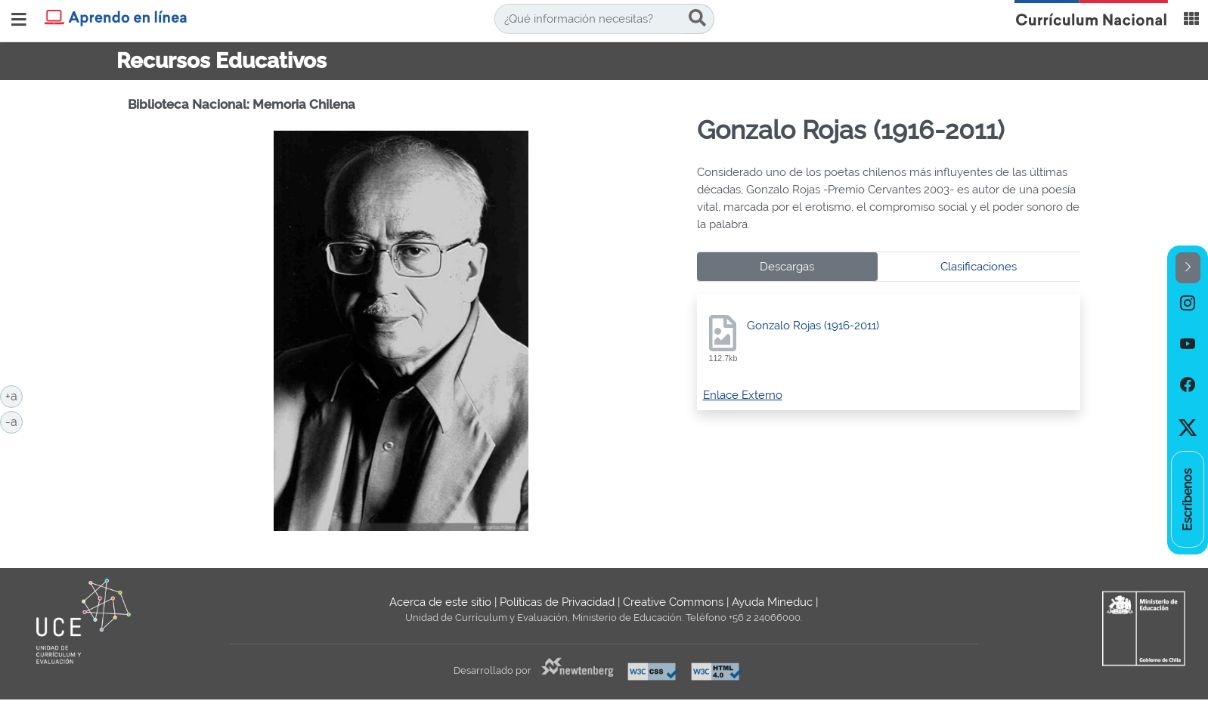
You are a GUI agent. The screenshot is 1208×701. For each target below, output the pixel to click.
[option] (1187, 303)
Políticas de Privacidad (557, 602)
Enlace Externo (742, 395)
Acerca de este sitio (440, 602)
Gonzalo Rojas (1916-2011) (813, 325)
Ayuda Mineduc (772, 602)
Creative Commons (673, 602)
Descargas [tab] (787, 266)
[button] (1187, 267)
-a (14, 420)
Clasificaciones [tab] (978, 266)
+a (14, 395)
